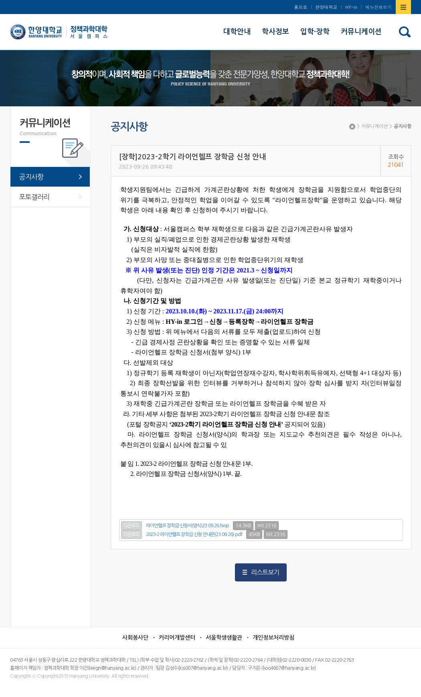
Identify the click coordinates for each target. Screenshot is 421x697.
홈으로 (300, 7)
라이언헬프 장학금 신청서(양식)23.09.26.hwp (187, 525)
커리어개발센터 (177, 637)
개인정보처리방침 (273, 637)
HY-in (351, 7)
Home (352, 127)
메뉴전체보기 (378, 7)
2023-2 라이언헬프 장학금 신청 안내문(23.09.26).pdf (194, 534)
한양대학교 (326, 7)
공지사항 (402, 126)
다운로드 (131, 525)
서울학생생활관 (224, 637)
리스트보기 (265, 572)
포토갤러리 (34, 196)
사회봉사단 (135, 637)
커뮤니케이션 (374, 126)
